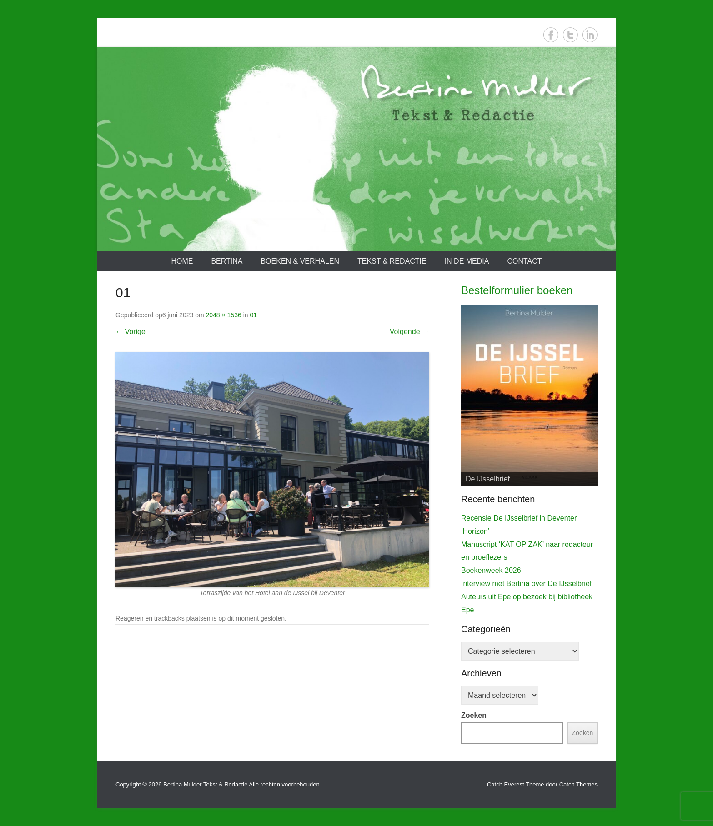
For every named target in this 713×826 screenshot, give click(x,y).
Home (182, 261)
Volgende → (409, 331)
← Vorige (130, 331)
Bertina (226, 261)
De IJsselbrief (488, 479)
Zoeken (474, 715)
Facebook (550, 34)
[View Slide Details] (529, 395)
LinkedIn (590, 34)
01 (253, 315)
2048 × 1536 (223, 315)
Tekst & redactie (392, 261)
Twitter (570, 34)
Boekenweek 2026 (491, 570)
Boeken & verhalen (300, 261)
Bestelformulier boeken (516, 290)
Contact (524, 261)
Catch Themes (578, 784)
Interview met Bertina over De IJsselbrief (526, 583)
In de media (467, 261)
